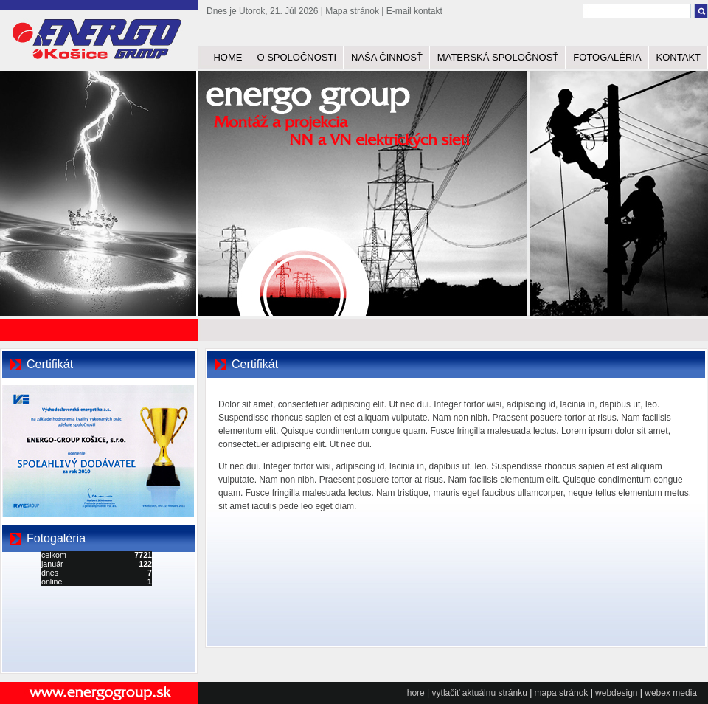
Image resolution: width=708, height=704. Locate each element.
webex (657, 693)
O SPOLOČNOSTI (296, 57)
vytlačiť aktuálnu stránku (479, 693)
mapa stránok (562, 693)
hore (416, 693)
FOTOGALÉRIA (607, 57)
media (685, 693)
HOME (227, 57)
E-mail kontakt (414, 11)
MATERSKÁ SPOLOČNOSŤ (497, 57)
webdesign (616, 693)
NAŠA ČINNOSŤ (387, 57)
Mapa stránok (352, 11)
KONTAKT (678, 57)
